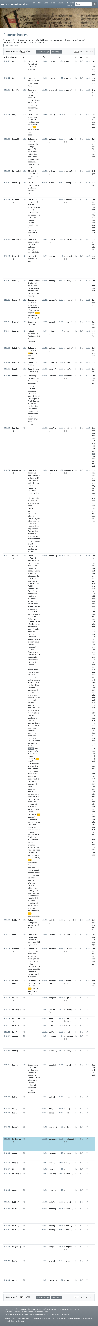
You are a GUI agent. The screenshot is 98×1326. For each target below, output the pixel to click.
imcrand (37, 680)
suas (34, 776)
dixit (93, 488)
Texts (40, 3)
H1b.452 (7, 78)
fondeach (31, 588)
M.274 (88, 1065)
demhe (67, 934)
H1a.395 (44, 300)
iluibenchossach (34, 809)
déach (30, 576)
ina (93, 832)
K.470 (61, 1127)
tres (93, 649)
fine (38, 378)
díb (35, 880)
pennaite (31, 252)
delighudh (68, 139)
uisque (94, 210)
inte (29, 883)
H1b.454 (7, 114)
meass (30, 302)
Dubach (31, 331)
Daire (29, 381)
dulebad (15, 1036)
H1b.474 (7, 949)
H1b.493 (7, 1190)
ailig (29, 528)
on (33, 205)
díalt (38, 576)
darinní (34, 885)
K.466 (61, 1065)
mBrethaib (32, 119)
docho (14, 1127)
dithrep (52, 171)
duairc (14, 1050)
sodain (30, 786)
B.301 (24, 362)
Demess (31, 300)
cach (36, 61)
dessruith (15, 256)
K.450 (61, 369)
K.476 (61, 1190)
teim (31, 283)
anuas (30, 682)
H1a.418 (44, 1109)
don (34, 421)
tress (30, 654)
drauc (14, 78)
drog (94, 217)
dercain (15, 1009)
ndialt (94, 601)
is (39, 215)
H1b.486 (7, 1113)
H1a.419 (44, 1113)
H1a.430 (44, 1230)
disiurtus (52, 183)
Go (95, 4)
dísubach (31, 334)
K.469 (61, 1113)
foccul (94, 448)
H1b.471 (7, 555)
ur (35, 205)
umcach (37, 682)
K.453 (61, 470)
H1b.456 (7, 171)
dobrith (15, 239)
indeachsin (32, 791)
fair (38, 539)
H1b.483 (7, 1065)
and (29, 178)
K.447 (61, 331)
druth (14, 1225)
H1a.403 (44, 470)
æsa (33, 247)
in (34, 606)
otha (94, 789)
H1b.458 (7, 200)
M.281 (88, 90)
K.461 (61, 1018)
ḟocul (30, 401)
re (92, 637)
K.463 (61, 1032)
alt (39, 629)
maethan (31, 901)
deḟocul (31, 561)
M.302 (88, 934)
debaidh (67, 1153)
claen (30, 697)
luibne (35, 768)
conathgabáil (33, 898)
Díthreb (31, 171)
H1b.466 (7, 362)
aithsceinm (32, 513)
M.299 (88, 470)
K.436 (61, 90)
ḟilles (29, 675)
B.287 (24, 78)
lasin (93, 604)
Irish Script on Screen (15, 1321)
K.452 (61, 428)
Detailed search (70, 4)
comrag (37, 563)
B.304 (24, 376)
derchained (16, 1139)
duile (14, 1190)
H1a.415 (44, 1050)
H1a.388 (44, 114)
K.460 (61, 1009)
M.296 (88, 369)
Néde (34, 503)
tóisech (31, 662)
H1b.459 (7, 239)
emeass (33, 310)
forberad (33, 594)
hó (36, 922)
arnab (30, 227)
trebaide (35, 176)
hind (33, 837)
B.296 (24, 300)
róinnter (31, 634)
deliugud (31, 146)
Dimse (94, 362)
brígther (31, 873)
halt (31, 802)
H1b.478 (7, 1018)
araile (30, 151)
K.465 (61, 1050)
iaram (30, 396)
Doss (30, 1065)
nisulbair (30, 356)
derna (14, 1280)
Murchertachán (34, 710)
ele (33, 685)
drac (66, 78)
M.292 (88, 331)
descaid (15, 1173)
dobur (30, 242)
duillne (30, 1085)
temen (36, 288)
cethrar (31, 1087)
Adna (30, 956)
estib (30, 776)
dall (13, 1097)
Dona (30, 369)
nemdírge (32, 225)
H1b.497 (7, 1230)
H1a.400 (44, 369)
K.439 (61, 171)
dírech (33, 215)
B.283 (24, 239)
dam (13, 1113)
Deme (30, 280)
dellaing (31, 890)
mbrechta (32, 599)
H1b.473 (7, 934)
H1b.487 (7, 1127)
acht (29, 581)
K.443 (61, 256)
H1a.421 (44, 1139)
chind (30, 799)
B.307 (24, 920)
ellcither (31, 888)
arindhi (94, 665)
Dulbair (31, 348)
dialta (35, 751)
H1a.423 (44, 1162)
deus (30, 493)
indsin (37, 252)
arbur (35, 244)
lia (32, 743)
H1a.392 (44, 239)
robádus (33, 188)
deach (30, 571)
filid (35, 621)
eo (31, 614)
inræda (30, 149)
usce (29, 244)
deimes (67, 300)
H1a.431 (44, 1246)
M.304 (88, 981)
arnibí (30, 700)
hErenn (37, 475)
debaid (30, 92)
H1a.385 (44, 61)
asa (38, 310)
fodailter (31, 736)
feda (94, 212)
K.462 (61, 1025)
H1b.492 (7, 1173)
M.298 (88, 428)
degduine (31, 951)
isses (93, 591)
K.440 (61, 183)
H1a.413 (44, 1032)
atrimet (31, 621)
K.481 (61, 1246)
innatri (94, 723)
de (38, 336)
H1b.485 (7, 1109)
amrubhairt (32, 536)
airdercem (32, 419)
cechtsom (32, 508)
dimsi (14, 362)
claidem (31, 822)
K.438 (61, 139)
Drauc (94, 90)
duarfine (31, 388)
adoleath (31, 708)
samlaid (33, 713)
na (28, 210)
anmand (31, 159)
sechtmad (32, 824)
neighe (94, 485)
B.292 (24, 183)
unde (36, 92)
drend (14, 90)
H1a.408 (44, 981)
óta (29, 837)
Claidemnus (32, 819)
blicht (35, 983)
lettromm (32, 733)
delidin (14, 920)
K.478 (61, 1173)
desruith (52, 256)
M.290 (88, 300)
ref (37, 925)
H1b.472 (7, 920)
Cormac (31, 649)
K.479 (61, 1225)
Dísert (30, 183)
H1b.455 (7, 139)
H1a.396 (44, 322)
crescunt (36, 614)
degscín (31, 312)
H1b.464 (7, 331)
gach (30, 969)
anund (30, 695)
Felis (29, 667)
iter (33, 842)
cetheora (31, 1082)
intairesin (36, 697)
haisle (30, 796)
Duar (94, 428)
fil (37, 629)
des (65, 1162)
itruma (37, 741)
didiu (94, 222)
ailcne (30, 516)
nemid (30, 122)
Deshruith (32, 256)
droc (13, 61)
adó (29, 692)
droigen (15, 1246)
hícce (35, 501)
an (93, 796)
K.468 (61, 1109)
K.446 (61, 322)
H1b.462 (7, 300)
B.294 (24, 256)
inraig (30, 779)
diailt (94, 566)
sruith (30, 261)
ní (28, 578)
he (93, 827)
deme (14, 280)
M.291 (88, 322)
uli (39, 834)
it (30, 743)
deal (29, 127)
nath (36, 414)
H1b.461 (7, 280)
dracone (31, 81)
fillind (94, 677)
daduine (31, 966)
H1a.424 (44, 1169)
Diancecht (53, 470)
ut (33, 64)
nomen (94, 433)
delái (37, 159)
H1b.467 (7, 369)
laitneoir (31, 939)
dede (94, 302)
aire (35, 581)
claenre (31, 720)
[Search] (83, 4)
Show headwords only (11, 45)
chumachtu (32, 539)
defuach (15, 555)
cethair (30, 680)
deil (13, 114)
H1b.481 (7, 1036)
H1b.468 (7, 376)
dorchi (36, 293)
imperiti (37, 541)
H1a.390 (44, 171)
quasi (37, 81)
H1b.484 (7, 1097)
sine (35, 114)
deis (13, 1162)
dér (13, 1169)
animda (31, 845)
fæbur (34, 315)
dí (37, 334)
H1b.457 (7, 183)
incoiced (31, 723)
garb (34, 103)
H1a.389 (44, 139)
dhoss (30, 1090)
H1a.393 (44, 256)
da (38, 164)
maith (34, 969)
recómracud (34, 642)
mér (29, 771)
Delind (30, 920)
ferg (29, 86)
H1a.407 (44, 949)
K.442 (61, 239)
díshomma (32, 324)
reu (93, 730)
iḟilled (37, 685)
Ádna (30, 506)
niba (35, 695)
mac (35, 132)
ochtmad (31, 868)
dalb (51, 1202)
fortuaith (31, 1093)
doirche (31, 291)
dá (38, 130)
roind (30, 167)
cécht (37, 478)
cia (34, 675)
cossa (30, 774)
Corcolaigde (31, 378)
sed (36, 611)
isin (38, 969)
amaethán (32, 847)
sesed (32, 766)
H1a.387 (44, 90)
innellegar (35, 883)
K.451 (61, 376)
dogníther (32, 875)
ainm (30, 383)
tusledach (32, 230)
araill (32, 644)
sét (29, 215)
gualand (31, 784)
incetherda (32, 690)
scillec (30, 523)
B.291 (24, 171)
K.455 (61, 920)
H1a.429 (44, 1225)
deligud (15, 139)
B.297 (24, 322)
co (37, 205)
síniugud (31, 141)
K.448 (61, 348)
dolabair (31, 350)
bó (38, 114)
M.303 (88, 949)
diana (36, 369)
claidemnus (32, 855)
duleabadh (68, 1036)
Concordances (49, 3)
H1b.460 (7, 256)
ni (36, 258)
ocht (29, 893)
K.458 (61, 981)
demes (14, 300)
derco (30, 511)
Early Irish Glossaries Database (15, 4)
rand (30, 406)
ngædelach (32, 944)
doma (14, 322)
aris (36, 873)
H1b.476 (7, 997)
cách (38, 202)
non (29, 541)
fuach (37, 561)
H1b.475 (7, 981)
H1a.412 (44, 1025)
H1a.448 (44, 555)
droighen (68, 1246)
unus (30, 609)
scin (36, 305)
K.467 (61, 1097)
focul (30, 393)
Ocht (36, 616)
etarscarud (32, 144)
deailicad (31, 164)
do (29, 124)
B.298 (24, 331)
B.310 (24, 949)
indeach (31, 639)
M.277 (88, 239)
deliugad (52, 139)
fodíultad (31, 341)
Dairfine (15, 376)
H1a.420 (44, 1127)
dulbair (15, 348)
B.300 (24, 348)
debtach (31, 100)
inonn (94, 685)
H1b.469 (7, 428)
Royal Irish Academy (67, 1318)
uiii (36, 601)
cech (36, 934)
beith (30, 173)
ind (32, 895)
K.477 (61, 1202)
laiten (37, 606)
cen (34, 173)
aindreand (32, 108)
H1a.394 (44, 280)
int (34, 865)
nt (37, 315)
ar (37, 215)
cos (39, 624)
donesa (31, 414)
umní (30, 741)
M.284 (88, 139)
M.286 (88, 183)
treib (38, 173)
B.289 (24, 114)
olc (93, 249)
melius (30, 964)
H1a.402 (44, 428)
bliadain (31, 1077)
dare (93, 381)
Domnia (31, 322)
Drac (30, 78)
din (29, 103)
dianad (34, 157)
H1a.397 (44, 331)
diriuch (94, 225)
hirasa (32, 578)
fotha (30, 591)
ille (32, 692)
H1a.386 (44, 78)
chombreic (32, 971)
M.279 (88, 61)
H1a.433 (44, 1280)
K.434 (61, 61)
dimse (51, 362)
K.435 (61, 78)
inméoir (37, 895)
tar (93, 837)
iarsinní (30, 629)
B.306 (24, 555)
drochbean (32, 66)
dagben (33, 976)
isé (29, 878)
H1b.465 (7, 348)
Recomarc (32, 637)
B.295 (24, 280)
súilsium (35, 531)
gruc (35, 974)
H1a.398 (44, 348)
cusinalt (31, 781)
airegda (31, 880)
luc (93, 1072)
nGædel (31, 624)
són (35, 834)
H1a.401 (44, 376)
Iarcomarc (32, 652)
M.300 (88, 555)
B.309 (24, 934)
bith (31, 372)
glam (34, 959)
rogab (30, 756)
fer (31, 927)
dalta (35, 130)
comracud (32, 657)
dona (14, 369)
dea (29, 991)
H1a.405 (44, 920)
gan (93, 173)
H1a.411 (44, 1018)
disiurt (14, 183)
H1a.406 (44, 934)
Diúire (30, 362)
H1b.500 (7, 1280)
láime (36, 771)
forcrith (31, 702)
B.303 (24, 369)
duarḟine (36, 393)
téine (36, 83)
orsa (93, 205)
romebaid (32, 526)
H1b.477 (7, 1009)
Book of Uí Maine (34, 1318)
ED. (34, 127)
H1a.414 (44, 1036)
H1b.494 (7, 1202)
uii (29, 852)
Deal (30, 114)
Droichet (31, 200)
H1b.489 (7, 1153)
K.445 (61, 300)
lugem (37, 571)
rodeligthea (32, 154)
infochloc (31, 1080)
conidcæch (32, 534)
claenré (31, 728)
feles (94, 659)
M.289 (88, 280)
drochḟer (31, 69)
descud (52, 1173)
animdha (31, 903)
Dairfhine (68, 376)
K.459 (61, 997)
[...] (17, 61)
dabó (30, 135)
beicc (94, 501)
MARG (37, 313)
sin (36, 578)
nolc (93, 81)
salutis (34, 493)
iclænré (31, 753)
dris (13, 1261)
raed (30, 685)
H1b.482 (7, 1050)
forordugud (32, 398)
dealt (94, 728)
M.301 (88, 920)
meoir (36, 799)
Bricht (30, 865)
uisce (37, 207)
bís (39, 396)
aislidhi (94, 761)
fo (29, 336)
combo (36, 122)
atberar (31, 583)
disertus (31, 185)
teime (37, 280)
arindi (94, 624)
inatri (35, 743)
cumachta (34, 480)
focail (30, 566)
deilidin (52, 920)
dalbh (14, 1202)
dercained (53, 1139)
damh (66, 1113)
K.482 (61, 1261)
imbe (33, 687)
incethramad (33, 670)
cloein (94, 705)
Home (34, 3)
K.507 (61, 555)
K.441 (61, 200)
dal (13, 1109)
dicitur (30, 95)
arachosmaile (33, 1070)
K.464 (61, 1036)
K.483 (61, 1280)
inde (93, 117)
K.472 (61, 1153)
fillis (29, 687)
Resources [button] (60, 3)
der (50, 1169)
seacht (94, 799)
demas (35, 307)
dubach (15, 331)
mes (29, 315)
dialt (36, 566)
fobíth (30, 730)
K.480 (61, 1230)
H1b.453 (7, 90)
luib (29, 768)
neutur (30, 937)
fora (29, 531)
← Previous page (43, 52)
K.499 (61, 1169)
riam (29, 193)
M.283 (88, 114)
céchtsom (32, 546)
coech (94, 511)
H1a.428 (44, 1173)
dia (31, 478)
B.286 (24, 61)
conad (94, 69)
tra (35, 619)
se (38, 794)
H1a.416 (44, 1065)
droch (51, 61)
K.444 (61, 280)
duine (34, 794)
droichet (15, 200)
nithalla (31, 222)
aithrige (31, 249)
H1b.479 (7, 1025)
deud (94, 925)
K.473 (61, 1162)
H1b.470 (7, 470)
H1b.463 (7, 322)
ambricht (31, 908)
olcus (30, 235)
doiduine (15, 949)
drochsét (31, 232)
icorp (30, 794)
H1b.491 (7, 1169)
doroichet (32, 202)
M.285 (88, 171)
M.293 (88, 348)
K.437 (61, 114)
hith (36, 242)
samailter (31, 789)
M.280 (88, 78)
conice (35, 840)
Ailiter (94, 215)
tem (93, 283)
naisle (34, 893)
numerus (31, 611)
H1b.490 (7, 1162)
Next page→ (56, 52)
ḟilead (35, 1067)
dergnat (15, 997)
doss (32, 1072)
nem (93, 227)
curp (93, 758)
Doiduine (31, 949)
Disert (94, 183)
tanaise (37, 639)
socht (94, 1067)
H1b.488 (7, 1139)
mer (36, 774)
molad (30, 424)
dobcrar (31, 677)
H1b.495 (7, 1209)
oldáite (30, 746)
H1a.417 (44, 1097)
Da (36, 966)
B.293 (24, 200)
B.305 (24, 470)
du (29, 339)
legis (29, 475)
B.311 (24, 981)
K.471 (61, 1139)
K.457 (61, 949)
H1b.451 (7, 61)
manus (37, 822)
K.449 (61, 362)
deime (67, 280)
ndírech (31, 220)
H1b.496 (7, 1225)
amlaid (94, 700)
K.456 (61, 934)
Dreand (31, 90)
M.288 (88, 256)
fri (35, 149)
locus (37, 185)
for (32, 293)
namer (94, 741)
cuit (29, 247)
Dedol (94, 61)
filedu (30, 386)
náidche (31, 296)
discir (14, 1025)
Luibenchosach (34, 763)
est (35, 64)
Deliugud (31, 139)
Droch (30, 61)
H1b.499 (7, 1261)
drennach (31, 97)
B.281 (24, 1065)
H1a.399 (44, 362)
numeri (30, 616)
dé (29, 310)
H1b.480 (7, 1032)
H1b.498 (7, 1246)
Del (93, 114)
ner (93, 244)
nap (93, 230)
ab (29, 614)
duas (14, 1065)
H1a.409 (44, 997)
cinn (93, 763)
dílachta (34, 124)
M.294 (88, 362)
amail (35, 151)
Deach (30, 555)
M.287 (88, 200)
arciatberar (32, 573)
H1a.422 (44, 1153)
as (29, 594)
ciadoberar (32, 738)
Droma (34, 991)
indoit (36, 779)
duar (29, 391)
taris (29, 205)
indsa (30, 959)
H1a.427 (44, 1202)
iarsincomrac (33, 659)
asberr (30, 606)
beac (35, 523)
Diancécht (32, 470)
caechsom (32, 549)
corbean (35, 528)
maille (94, 1075)
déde (35, 302)
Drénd (37, 100)
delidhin (67, 920)
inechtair (31, 705)
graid (30, 1067)
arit (29, 751)
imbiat (30, 601)
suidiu (94, 710)
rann (93, 456)
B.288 (24, 90)
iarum (94, 443)
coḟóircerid (32, 596)
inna (93, 725)
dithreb (15, 171)
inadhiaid (31, 718)
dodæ (94, 959)
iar (39, 654)
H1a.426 (44, 1190)
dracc (30, 83)
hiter (94, 794)
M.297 (88, 376)
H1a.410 (44, 1009)
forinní (36, 870)
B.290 (24, 139)
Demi (30, 934)
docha (66, 1127)
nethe (94, 954)
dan (93, 682)
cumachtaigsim (34, 518)
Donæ (94, 369)
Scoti (30, 986)
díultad (33, 336)
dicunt (30, 544)
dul (13, 1032)
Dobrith (31, 239)
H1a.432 (44, 1261)
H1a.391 (44, 183)
